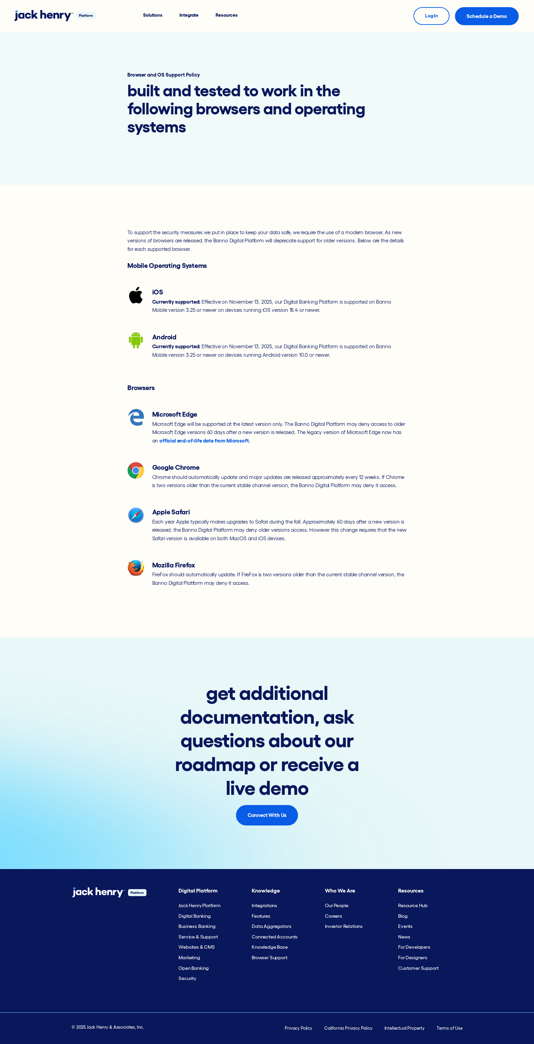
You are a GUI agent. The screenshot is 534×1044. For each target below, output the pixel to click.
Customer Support (418, 968)
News (404, 936)
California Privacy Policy (348, 1028)
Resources (227, 15)
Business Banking (196, 926)
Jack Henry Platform (199, 905)
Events (405, 926)
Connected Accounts (275, 936)
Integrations (264, 905)
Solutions (152, 15)
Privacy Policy (298, 1028)
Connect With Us (267, 815)
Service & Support (198, 936)
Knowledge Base (270, 947)
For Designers (412, 957)
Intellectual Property (404, 1028)
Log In (431, 15)
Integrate (189, 15)
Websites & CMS (196, 947)
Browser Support (269, 957)
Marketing (189, 957)
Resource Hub (413, 905)
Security (187, 978)
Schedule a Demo (487, 16)
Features (261, 916)
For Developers (414, 947)
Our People (336, 905)
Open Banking (193, 968)
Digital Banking (194, 916)
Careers (333, 916)
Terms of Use (449, 1028)
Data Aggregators (271, 926)
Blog (402, 916)
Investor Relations (344, 926)
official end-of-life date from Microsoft (204, 441)
